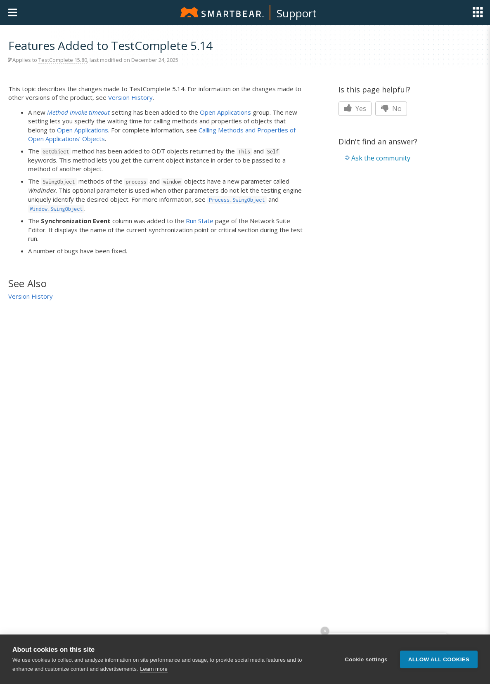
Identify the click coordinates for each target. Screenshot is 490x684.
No (391, 108)
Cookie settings (366, 659)
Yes (355, 108)
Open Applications (225, 112)
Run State (199, 221)
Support (297, 13)
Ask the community (380, 158)
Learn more (153, 669)
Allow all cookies (438, 659)
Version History (130, 97)
